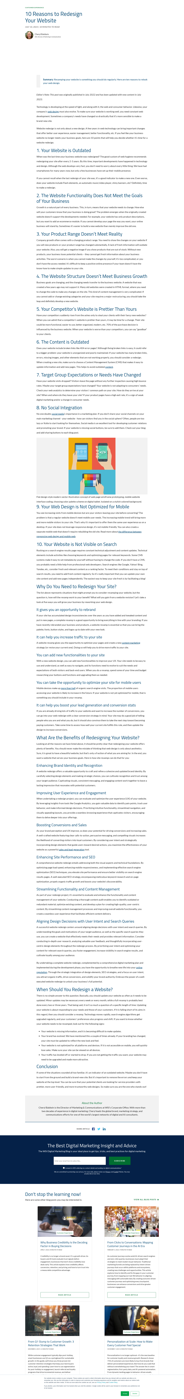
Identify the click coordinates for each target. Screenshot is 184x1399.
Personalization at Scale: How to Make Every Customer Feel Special (45, 1324)
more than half (68, 665)
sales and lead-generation (71, 826)
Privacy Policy (101, 1382)
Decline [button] (134, 1393)
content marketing (131, 619)
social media (58, 390)
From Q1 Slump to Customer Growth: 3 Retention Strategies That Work (137, 1216)
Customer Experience (34, 7)
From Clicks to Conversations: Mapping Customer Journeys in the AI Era (93, 1216)
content (109, 343)
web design (53, 88)
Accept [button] (125, 1393)
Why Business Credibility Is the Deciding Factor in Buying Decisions (48, 1216)
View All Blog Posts (145, 1176)
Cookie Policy (113, 1382)
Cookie (116, 1149)
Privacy (108, 1149)
